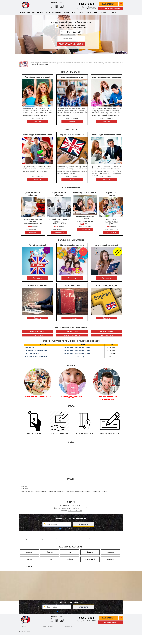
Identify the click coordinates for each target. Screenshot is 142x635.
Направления (56, 12)
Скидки (80, 12)
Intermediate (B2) (106, 335)
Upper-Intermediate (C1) (72, 335)
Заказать (37, 278)
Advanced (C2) (38, 335)
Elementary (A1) (72, 331)
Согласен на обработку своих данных (72, 529)
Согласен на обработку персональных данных (72, 612)
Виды (48, 12)
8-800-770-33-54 (87, 3)
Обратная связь (68, 627)
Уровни (66, 12)
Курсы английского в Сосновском (31, 12)
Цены (74, 12)
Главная (24, 627)
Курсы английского (48, 627)
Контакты (112, 12)
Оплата (88, 12)
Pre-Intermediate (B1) (37, 331)
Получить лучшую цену (71, 44)
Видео (96, 12)
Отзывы (103, 12)
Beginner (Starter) (106, 331)
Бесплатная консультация (110, 8)
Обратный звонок (110, 622)
